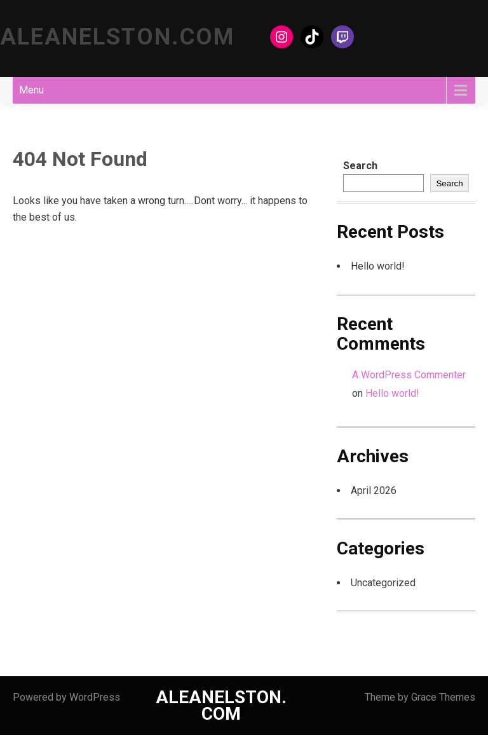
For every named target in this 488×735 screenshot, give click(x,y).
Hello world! (378, 266)
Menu (31, 90)
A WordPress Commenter (409, 375)
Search (360, 166)
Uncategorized (383, 583)
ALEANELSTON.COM (117, 37)
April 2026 (373, 490)
